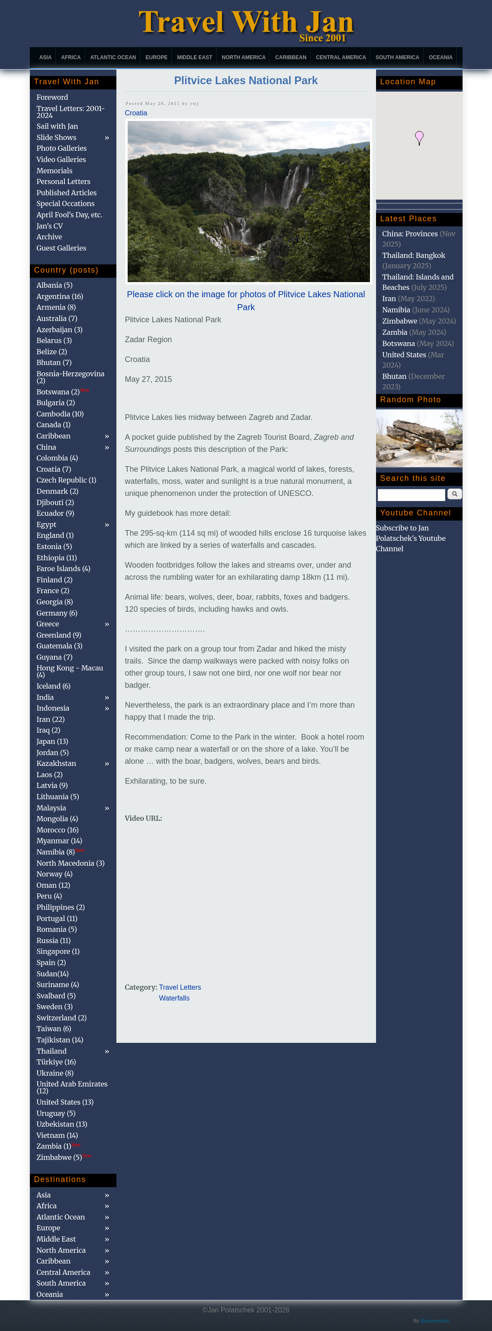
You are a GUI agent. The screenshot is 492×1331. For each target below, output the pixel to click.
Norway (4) (55, 874)
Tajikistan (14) (60, 1040)
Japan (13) (53, 741)
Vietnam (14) (57, 1135)
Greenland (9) (59, 635)
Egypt (47, 524)
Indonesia (53, 708)
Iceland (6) (54, 686)
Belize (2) (52, 351)
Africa (70, 57)
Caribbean (290, 57)
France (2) (53, 590)
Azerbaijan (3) (60, 329)
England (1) (55, 535)
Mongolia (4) (57, 818)
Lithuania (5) (58, 796)
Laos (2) (50, 774)
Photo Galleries (62, 148)
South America (397, 57)
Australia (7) (57, 318)
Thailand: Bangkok (414, 255)
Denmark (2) (58, 491)
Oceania (441, 57)
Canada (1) (54, 424)
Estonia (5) (54, 546)
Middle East (194, 57)
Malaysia (51, 808)
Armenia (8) (56, 307)
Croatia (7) (54, 469)
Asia (45, 57)
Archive (49, 236)
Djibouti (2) (55, 502)
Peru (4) (49, 896)
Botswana (399, 343)
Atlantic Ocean (113, 57)
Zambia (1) (59, 1146)
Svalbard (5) (56, 995)
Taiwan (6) (54, 1028)
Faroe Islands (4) (64, 568)
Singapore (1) (58, 951)
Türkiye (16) (56, 1062)
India (45, 697)
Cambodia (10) (60, 414)
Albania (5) (55, 285)
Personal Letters (64, 181)
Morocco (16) (58, 830)
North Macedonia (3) (71, 863)
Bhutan (395, 376)
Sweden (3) (55, 1006)
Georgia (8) (55, 601)
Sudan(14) (53, 973)
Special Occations (66, 203)
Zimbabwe (400, 321)
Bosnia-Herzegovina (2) (71, 377)
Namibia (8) (60, 852)
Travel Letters (180, 987)
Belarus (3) (54, 340)
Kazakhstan (57, 763)
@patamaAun (434, 1320)
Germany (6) (57, 613)
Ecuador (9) (55, 513)
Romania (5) (57, 929)
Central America (341, 57)
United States (405, 354)
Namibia (397, 309)
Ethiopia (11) (57, 557)
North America (244, 57)
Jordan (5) (53, 752)
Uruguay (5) (56, 1113)
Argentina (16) (60, 296)
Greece (48, 623)
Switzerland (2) (62, 1017)
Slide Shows (57, 137)
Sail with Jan (57, 126)
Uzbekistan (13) (62, 1124)
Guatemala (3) (60, 646)
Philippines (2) (61, 907)
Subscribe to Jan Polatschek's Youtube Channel (411, 538)
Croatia (136, 113)
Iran (389, 298)
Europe (156, 57)
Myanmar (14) (60, 840)
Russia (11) (54, 940)
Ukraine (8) (55, 1073)
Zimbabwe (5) (64, 1157)
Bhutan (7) (54, 362)
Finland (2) (55, 579)
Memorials (55, 170)
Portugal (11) (57, 918)
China (46, 447)
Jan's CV (50, 226)
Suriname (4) (58, 984)
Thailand (52, 1051)
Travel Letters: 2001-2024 (71, 112)
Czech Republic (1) (66, 480)
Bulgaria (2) (56, 402)
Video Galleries (61, 159)
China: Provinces (410, 233)
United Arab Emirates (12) (72, 1087)
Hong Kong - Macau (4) (70, 671)
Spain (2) (51, 962)
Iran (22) (51, 719)
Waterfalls (174, 998)
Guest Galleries (62, 248)
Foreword (52, 97)
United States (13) (65, 1102)
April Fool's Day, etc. (70, 214)
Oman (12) (54, 885)
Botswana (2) (63, 392)
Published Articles (67, 192)
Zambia (395, 332)
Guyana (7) (55, 657)
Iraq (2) (49, 730)
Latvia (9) (52, 785)
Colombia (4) (57, 458)
